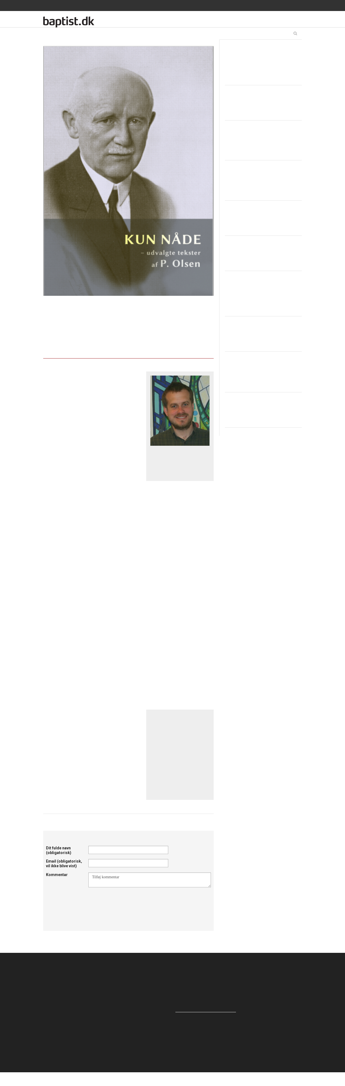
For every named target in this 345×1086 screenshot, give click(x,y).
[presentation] (130, 901)
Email (64, 863)
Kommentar (57, 874)
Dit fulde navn (58, 850)
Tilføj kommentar (149, 879)
